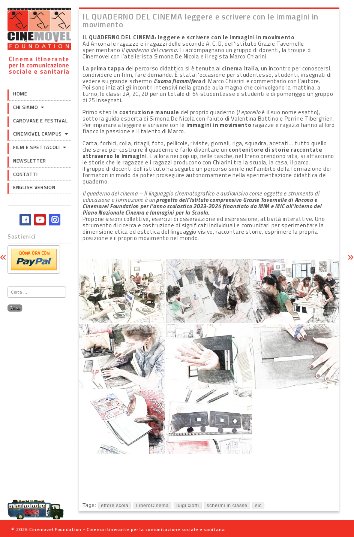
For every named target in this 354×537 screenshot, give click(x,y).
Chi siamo (25, 107)
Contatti (25, 174)
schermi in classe (227, 505)
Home (20, 93)
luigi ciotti (187, 505)
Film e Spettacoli (36, 147)
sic (258, 505)
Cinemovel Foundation (55, 529)
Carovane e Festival (40, 120)
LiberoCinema (152, 505)
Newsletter (29, 160)
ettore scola (115, 505)
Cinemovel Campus (37, 133)
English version (34, 187)
